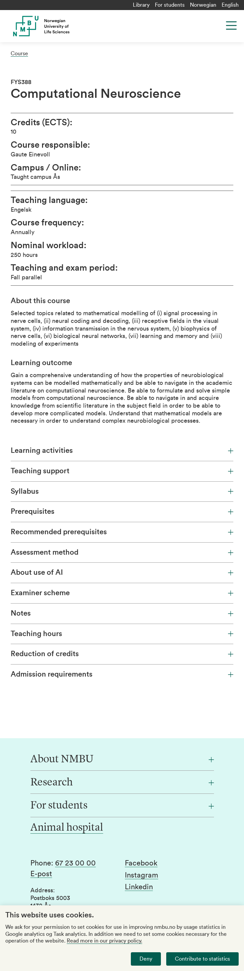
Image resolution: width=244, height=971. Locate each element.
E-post (41, 874)
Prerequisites (122, 511)
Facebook (141, 863)
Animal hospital (66, 828)
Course (19, 53)
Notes (122, 613)
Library (141, 5)
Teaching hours (122, 633)
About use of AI (122, 572)
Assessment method (122, 552)
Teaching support (122, 471)
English (230, 5)
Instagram (141, 875)
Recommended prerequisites (122, 532)
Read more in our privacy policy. (104, 941)
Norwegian (203, 5)
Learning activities (122, 450)
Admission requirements (122, 674)
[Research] (122, 782)
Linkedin (139, 887)
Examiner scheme (122, 593)
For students (170, 5)
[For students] (122, 806)
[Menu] (231, 25)
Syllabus (122, 491)
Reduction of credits (122, 653)
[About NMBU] (122, 759)
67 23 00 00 (75, 863)
